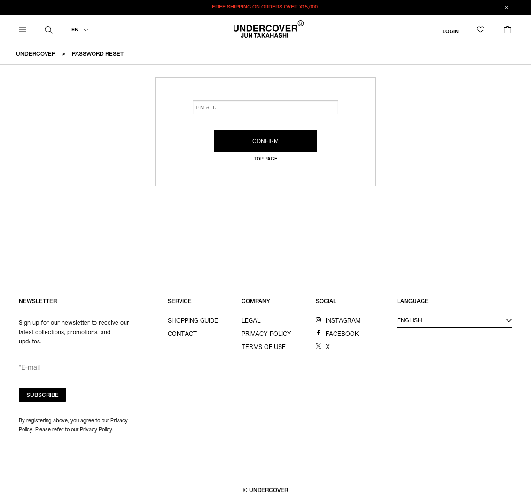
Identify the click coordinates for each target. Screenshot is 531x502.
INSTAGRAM (343, 320)
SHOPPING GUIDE (193, 320)
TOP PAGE (266, 159)
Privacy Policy (96, 429)
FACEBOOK (342, 333)
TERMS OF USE (264, 347)
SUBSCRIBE (42, 395)
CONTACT (182, 333)
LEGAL (251, 320)
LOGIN (450, 31)
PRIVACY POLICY (266, 333)
